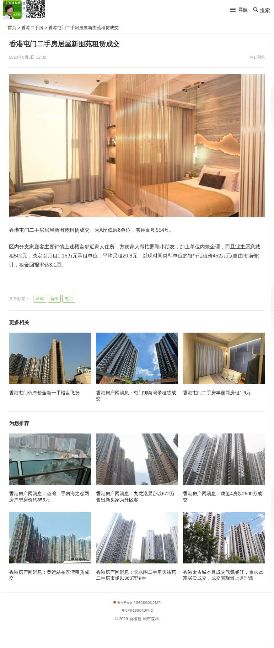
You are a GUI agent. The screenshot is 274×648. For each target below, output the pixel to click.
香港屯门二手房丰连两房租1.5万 (217, 392)
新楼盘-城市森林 (144, 618)
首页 (12, 27)
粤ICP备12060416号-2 (137, 610)
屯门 (69, 298)
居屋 (40, 298)
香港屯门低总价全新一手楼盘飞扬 (44, 392)
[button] (239, 10)
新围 (54, 298)
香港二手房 (32, 27)
